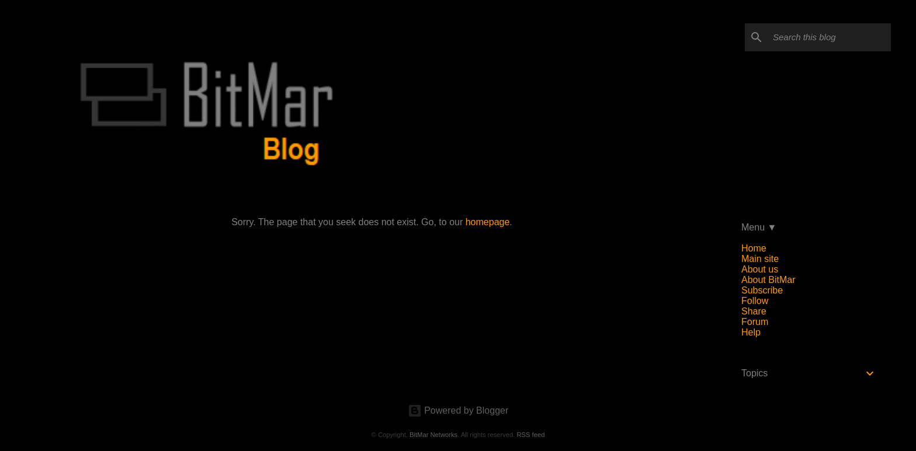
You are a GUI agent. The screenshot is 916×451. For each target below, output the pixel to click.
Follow (754, 301)
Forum (754, 322)
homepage (488, 222)
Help (751, 332)
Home (753, 248)
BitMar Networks (433, 434)
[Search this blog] (829, 37)
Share (753, 311)
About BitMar (768, 280)
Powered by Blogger (458, 410)
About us (759, 269)
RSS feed (530, 434)
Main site (760, 259)
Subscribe (762, 290)
